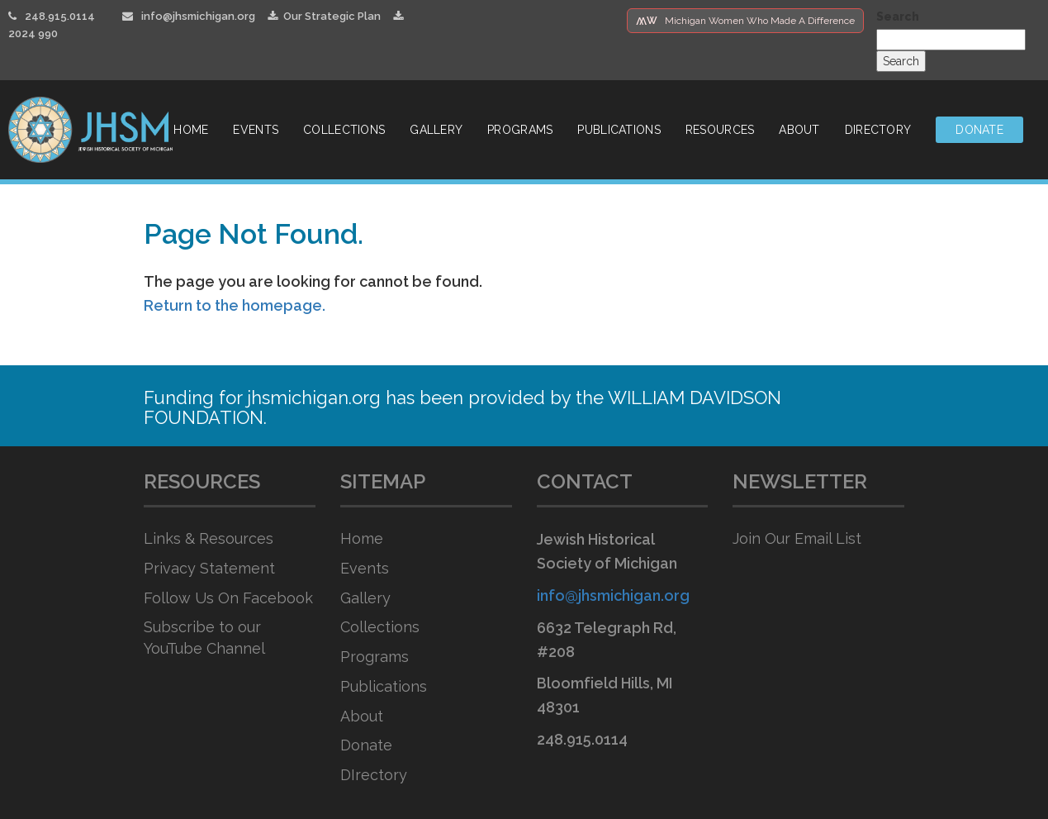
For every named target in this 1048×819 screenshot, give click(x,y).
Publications (618, 129)
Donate (979, 129)
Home (190, 129)
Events (255, 129)
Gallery (436, 129)
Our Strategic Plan (324, 16)
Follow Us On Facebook (228, 598)
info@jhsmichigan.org (198, 16)
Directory (878, 129)
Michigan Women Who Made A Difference (745, 20)
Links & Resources (208, 538)
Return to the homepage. (234, 305)
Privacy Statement (209, 568)
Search (897, 16)
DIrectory (373, 774)
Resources (720, 129)
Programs (519, 129)
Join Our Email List (797, 538)
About (799, 129)
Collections (344, 129)
